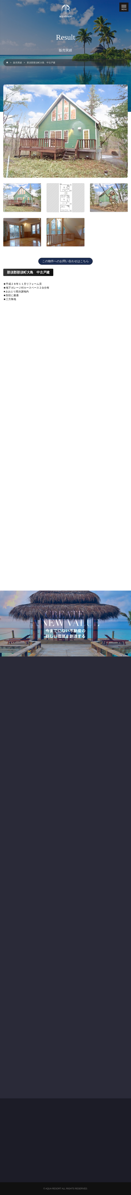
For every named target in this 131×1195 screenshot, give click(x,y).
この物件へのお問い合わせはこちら (65, 261)
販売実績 (17, 62)
